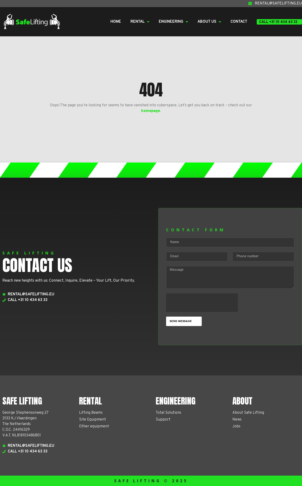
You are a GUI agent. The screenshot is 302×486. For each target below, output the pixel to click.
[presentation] (202, 302)
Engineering (173, 21)
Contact (239, 21)
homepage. (151, 111)
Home (115, 21)
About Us (209, 21)
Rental (139, 21)
